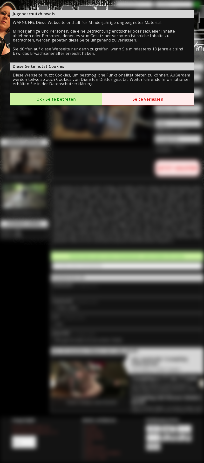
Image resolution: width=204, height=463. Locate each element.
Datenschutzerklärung (71, 83)
